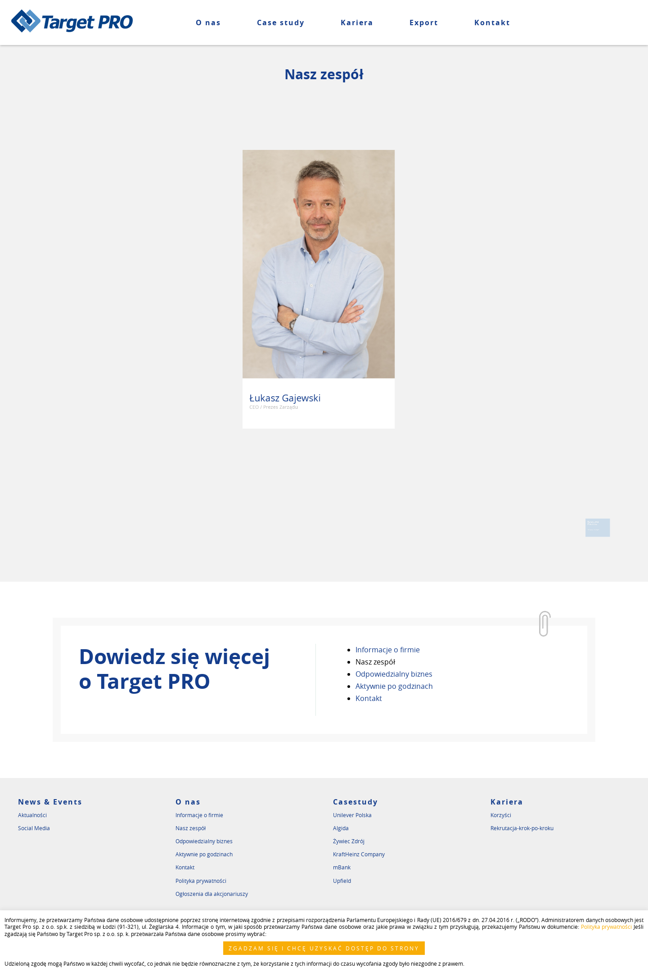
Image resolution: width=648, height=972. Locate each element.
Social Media (34, 828)
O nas (208, 22)
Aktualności (32, 814)
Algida (341, 828)
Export (424, 22)
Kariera (357, 22)
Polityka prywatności (201, 880)
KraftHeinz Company (359, 854)
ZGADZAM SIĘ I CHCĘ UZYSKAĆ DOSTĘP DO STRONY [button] (324, 948)
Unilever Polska (352, 814)
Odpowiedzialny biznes (394, 674)
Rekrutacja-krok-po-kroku (522, 828)
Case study (281, 22)
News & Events (50, 802)
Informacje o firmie (388, 650)
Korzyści (500, 814)
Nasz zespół (375, 662)
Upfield (342, 880)
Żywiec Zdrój (348, 841)
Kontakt (492, 22)
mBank (342, 867)
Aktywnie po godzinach (394, 686)
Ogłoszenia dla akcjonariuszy (212, 893)
